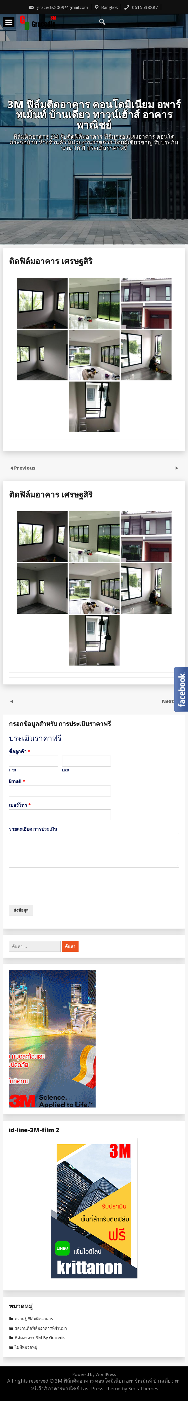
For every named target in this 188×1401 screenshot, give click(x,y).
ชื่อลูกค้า (19, 751)
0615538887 (141, 7)
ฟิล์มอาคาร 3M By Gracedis (40, 1337)
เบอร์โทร (20, 805)
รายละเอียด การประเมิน (33, 829)
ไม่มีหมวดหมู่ (26, 1347)
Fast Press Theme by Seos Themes (119, 1388)
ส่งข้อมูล (21, 910)
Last (65, 770)
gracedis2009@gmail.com (58, 7)
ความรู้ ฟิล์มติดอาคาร (34, 1318)
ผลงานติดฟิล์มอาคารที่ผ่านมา (41, 1328)
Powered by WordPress (94, 1374)
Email (17, 781)
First (12, 770)
